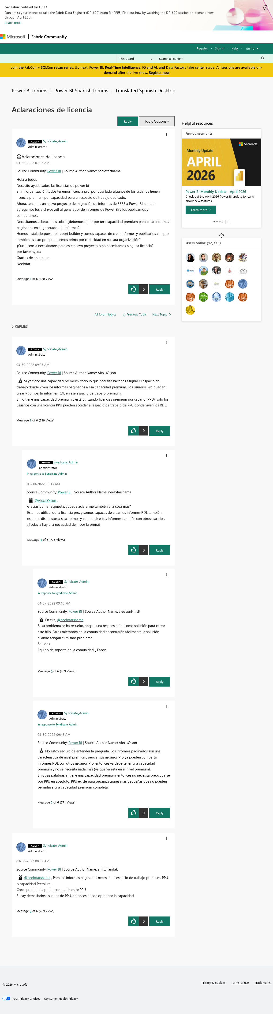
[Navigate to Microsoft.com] (12, 36)
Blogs (159, 37)
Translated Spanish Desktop (145, 90)
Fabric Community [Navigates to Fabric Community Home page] (49, 36)
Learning (177, 37)
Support (196, 37)
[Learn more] (201, 210)
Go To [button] (250, 48)
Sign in (219, 48)
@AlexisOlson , (46, 500)
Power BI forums (29, 90)
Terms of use (240, 982)
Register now (159, 72)
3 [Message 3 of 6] (30, 420)
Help (235, 48)
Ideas (117, 37)
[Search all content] (211, 58)
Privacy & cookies (213, 982)
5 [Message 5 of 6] (51, 802)
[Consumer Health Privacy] (61, 998)
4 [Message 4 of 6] (41, 539)
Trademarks (262, 982)
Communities (138, 37)
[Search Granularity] (135, 58)
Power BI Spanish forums (81, 90)
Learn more (13, 22)
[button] (127, 121)
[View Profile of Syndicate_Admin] (55, 141)
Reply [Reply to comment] (160, 431)
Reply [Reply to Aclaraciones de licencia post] (160, 289)
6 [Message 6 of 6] (51, 671)
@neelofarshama (70, 619)
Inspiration (98, 37)
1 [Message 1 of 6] (30, 279)
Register (202, 48)
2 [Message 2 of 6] (30, 911)
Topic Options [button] (155, 121)
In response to (47, 473)
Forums (77, 37)
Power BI (54, 171)
